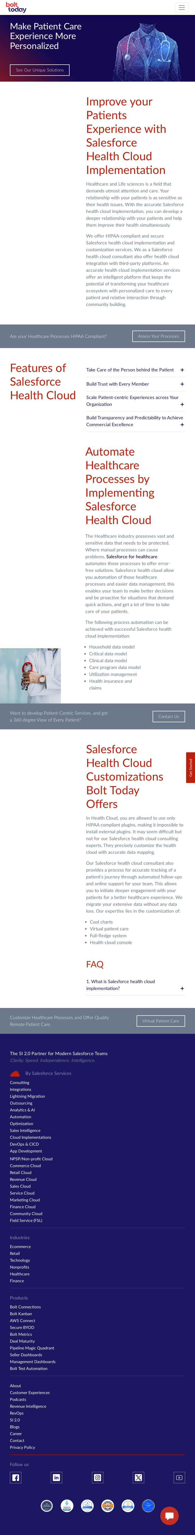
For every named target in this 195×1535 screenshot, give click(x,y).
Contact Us (170, 716)
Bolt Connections (25, 1306)
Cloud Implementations (30, 1137)
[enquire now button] (169, 1516)
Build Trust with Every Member (135, 384)
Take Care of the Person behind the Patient (135, 370)
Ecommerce (20, 1246)
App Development (26, 1150)
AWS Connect (22, 1320)
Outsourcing (21, 1102)
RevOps (17, 1413)
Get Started (190, 767)
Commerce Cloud (25, 1165)
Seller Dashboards (26, 1354)
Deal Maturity (22, 1341)
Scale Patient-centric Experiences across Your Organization (135, 400)
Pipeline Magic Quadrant (32, 1347)
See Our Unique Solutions (38, 70)
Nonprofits (19, 1267)
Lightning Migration (27, 1096)
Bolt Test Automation (28, 1368)
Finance (17, 1280)
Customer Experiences (30, 1392)
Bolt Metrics (21, 1334)
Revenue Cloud (23, 1179)
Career (16, 1433)
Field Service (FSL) (26, 1220)
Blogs (15, 1426)
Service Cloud (22, 1192)
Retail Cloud (20, 1172)
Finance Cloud (23, 1206)
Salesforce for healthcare (131, 556)
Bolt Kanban (21, 1313)
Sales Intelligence (25, 1130)
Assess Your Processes (160, 336)
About (15, 1385)
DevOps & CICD (24, 1144)
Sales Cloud (20, 1186)
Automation (20, 1116)
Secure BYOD (22, 1327)
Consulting (19, 1082)
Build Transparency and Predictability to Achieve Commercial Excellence (135, 421)
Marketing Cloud (25, 1199)
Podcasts (18, 1399)
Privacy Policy (22, 1447)
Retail (15, 1253)
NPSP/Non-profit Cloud (31, 1158)
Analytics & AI (22, 1109)
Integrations (20, 1089)
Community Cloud (26, 1213)
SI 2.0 (15, 1419)
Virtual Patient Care (163, 1020)
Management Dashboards (33, 1361)
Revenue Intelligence (28, 1406)
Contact (17, 1440)
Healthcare (19, 1273)
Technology (20, 1260)
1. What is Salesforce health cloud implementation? (135, 985)
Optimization (21, 1123)
